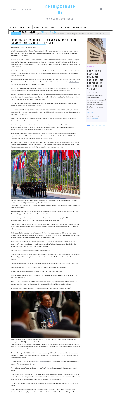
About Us (25, 27)
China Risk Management (73, 27)
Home (13, 27)
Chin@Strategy (93, 118)
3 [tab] (97, 126)
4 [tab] (100, 126)
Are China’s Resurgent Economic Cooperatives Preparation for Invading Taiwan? (96, 50)
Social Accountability (24, 31)
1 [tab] (88, 126)
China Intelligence (45, 27)
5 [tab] (104, 126)
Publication (90, 66)
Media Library (48, 31)
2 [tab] (93, 126)
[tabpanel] (96, 79)
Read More (90, 113)
